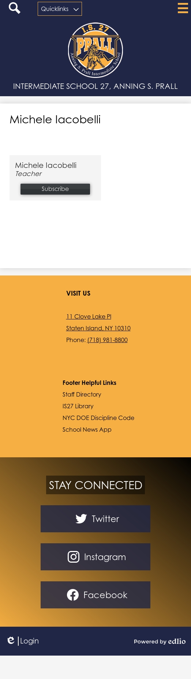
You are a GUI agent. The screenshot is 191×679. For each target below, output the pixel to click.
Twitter (95, 519)
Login (22, 641)
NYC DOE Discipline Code (98, 417)
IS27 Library (78, 406)
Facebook (95, 595)
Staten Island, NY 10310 (98, 328)
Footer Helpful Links (89, 382)
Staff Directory (82, 394)
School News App (87, 429)
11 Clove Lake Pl (88, 316)
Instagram (95, 557)
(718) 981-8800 (107, 340)
